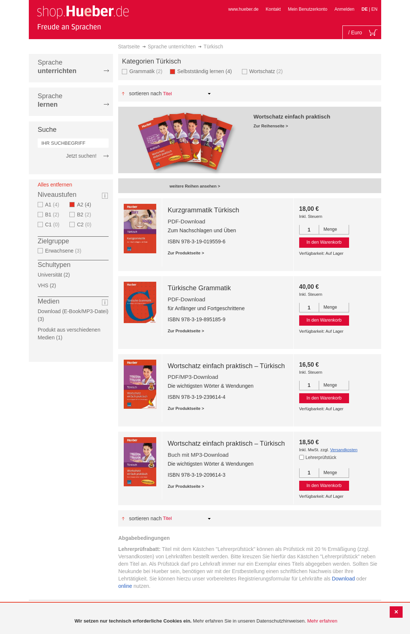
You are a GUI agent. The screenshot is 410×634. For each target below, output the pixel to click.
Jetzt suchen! (81, 156)
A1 (53, 205)
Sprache (57, 67)
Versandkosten (344, 450)
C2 (85, 224)
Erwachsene (64, 251)
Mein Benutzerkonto (307, 9)
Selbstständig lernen (206, 71)
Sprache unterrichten (172, 46)
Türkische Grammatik (199, 288)
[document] (206, 621)
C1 (53, 224)
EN (374, 9)
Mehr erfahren (322, 621)
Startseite (129, 46)
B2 (85, 214)
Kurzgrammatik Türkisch (203, 210)
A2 (86, 205)
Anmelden (344, 9)
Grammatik (146, 71)
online (125, 586)
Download (343, 579)
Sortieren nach (145, 93)
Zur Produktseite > (186, 253)
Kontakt (273, 9)
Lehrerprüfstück (320, 457)
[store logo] (83, 17)
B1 (53, 214)
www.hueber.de (243, 9)
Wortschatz (267, 71)
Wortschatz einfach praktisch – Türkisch (226, 366)
